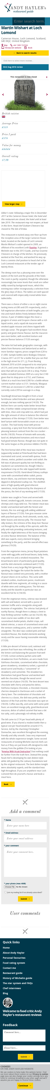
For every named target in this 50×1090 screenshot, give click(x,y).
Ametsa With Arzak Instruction (16, 752)
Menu (6, 21)
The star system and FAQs (18, 983)
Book (30, 48)
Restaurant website (13, 48)
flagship (33, 248)
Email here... (10, 1047)
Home (6, 948)
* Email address (11, 833)
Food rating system (14, 963)
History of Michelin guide (17, 978)
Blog (5, 993)
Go (47, 21)
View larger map (12, 204)
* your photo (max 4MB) (15, 884)
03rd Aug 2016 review (13, 67)
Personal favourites (14, 958)
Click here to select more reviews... (18, 61)
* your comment (11, 846)
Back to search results (27, 53)
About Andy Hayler (14, 953)
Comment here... (12, 1032)
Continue (23, 1086)
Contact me (9, 968)
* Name (7, 820)
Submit (24, 899)
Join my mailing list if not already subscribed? (24, 892)
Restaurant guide (12, 973)
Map (5, 45)
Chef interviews (12, 988)
